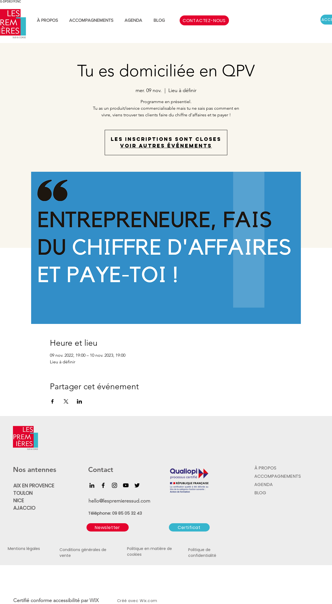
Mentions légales (24, 548)
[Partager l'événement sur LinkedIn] (79, 401)
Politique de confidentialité (202, 552)
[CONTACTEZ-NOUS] (204, 20)
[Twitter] (137, 485)
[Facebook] (103, 485)
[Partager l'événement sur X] (66, 401)
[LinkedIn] (91, 485)
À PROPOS (265, 468)
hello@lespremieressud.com (119, 501)
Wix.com (148, 600)
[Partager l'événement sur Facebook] (52, 401)
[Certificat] (189, 527)
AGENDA (263, 484)
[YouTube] (125, 485)
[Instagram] (114, 485)
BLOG (260, 493)
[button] (108, 527)
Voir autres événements (166, 146)
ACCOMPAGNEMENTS (276, 476)
